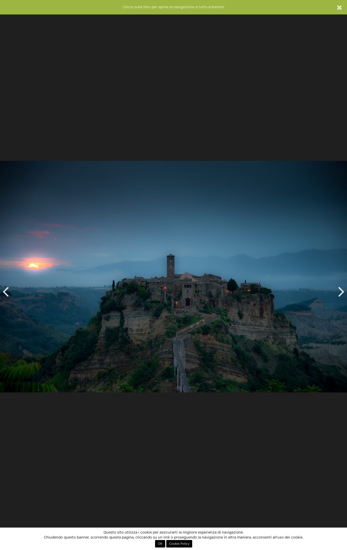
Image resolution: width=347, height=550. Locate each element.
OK (160, 543)
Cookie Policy (179, 543)
